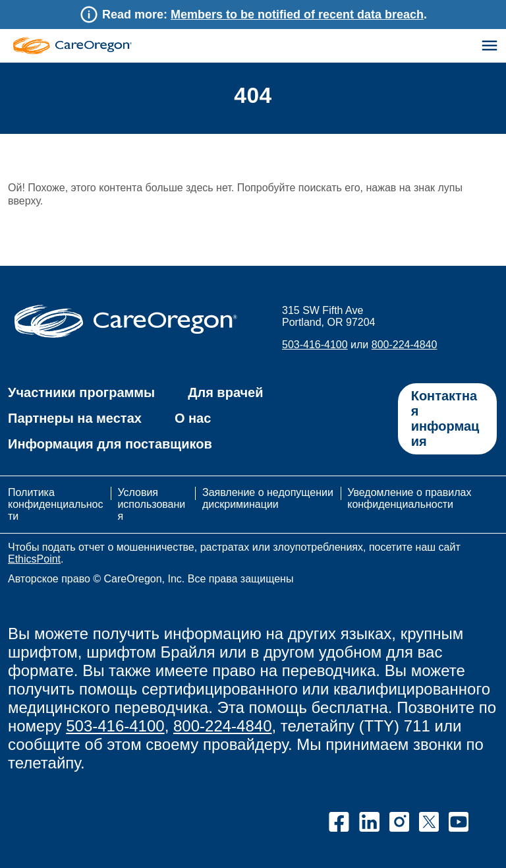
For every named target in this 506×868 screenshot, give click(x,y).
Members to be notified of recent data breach (297, 14)
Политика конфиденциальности (55, 504)
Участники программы (81, 392)
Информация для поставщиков (110, 444)
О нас (193, 418)
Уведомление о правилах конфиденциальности (409, 498)
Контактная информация (445, 418)
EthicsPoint (34, 559)
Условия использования (151, 504)
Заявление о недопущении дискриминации (267, 498)
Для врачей (225, 392)
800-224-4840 (404, 344)
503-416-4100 (315, 344)
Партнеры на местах (75, 418)
